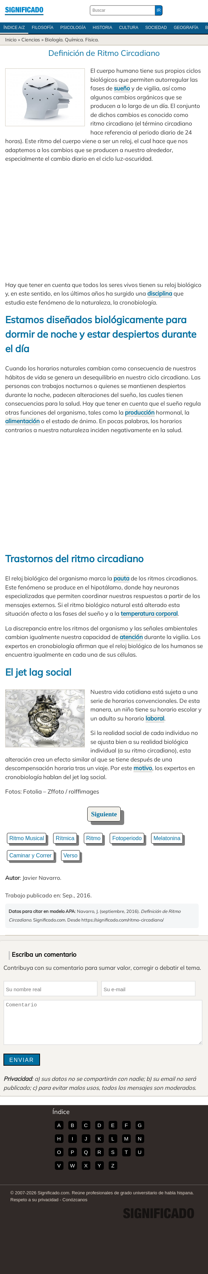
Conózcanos (74, 1199)
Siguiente (104, 814)
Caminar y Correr (30, 855)
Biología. (54, 40)
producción (140, 412)
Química (74, 40)
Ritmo (93, 838)
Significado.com (24, 10)
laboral (155, 718)
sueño (122, 88)
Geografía (186, 27)
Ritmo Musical (26, 838)
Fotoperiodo (126, 838)
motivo (142, 768)
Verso (70, 855)
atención (131, 636)
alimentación (22, 421)
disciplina (159, 293)
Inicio (11, 40)
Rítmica (65, 838)
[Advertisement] (104, 221)
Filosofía (42, 27)
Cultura (128, 27)
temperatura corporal (149, 613)
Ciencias (30, 40)
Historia (102, 27)
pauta (121, 578)
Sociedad (156, 27)
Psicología (73, 27)
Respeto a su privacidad (34, 1199)
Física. (92, 40)
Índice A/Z (14, 27)
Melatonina (166, 838)
